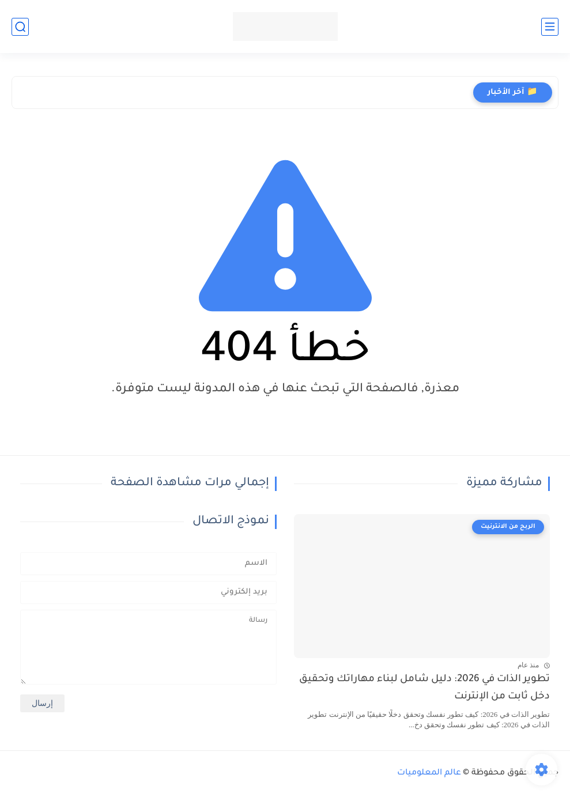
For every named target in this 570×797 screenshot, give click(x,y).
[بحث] (20, 27)
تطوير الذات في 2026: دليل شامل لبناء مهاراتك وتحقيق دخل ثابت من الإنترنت (424, 688)
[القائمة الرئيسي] (549, 27)
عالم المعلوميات (429, 773)
